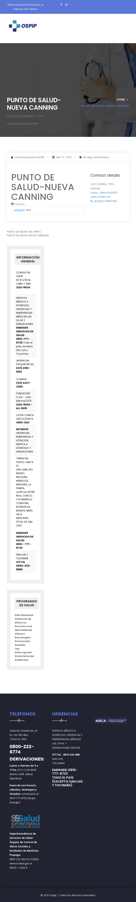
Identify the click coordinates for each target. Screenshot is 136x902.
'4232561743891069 (105, 201)
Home (121, 99)
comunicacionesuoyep (23, 124)
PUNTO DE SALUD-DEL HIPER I (24, 231)
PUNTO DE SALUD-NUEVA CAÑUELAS (28, 235)
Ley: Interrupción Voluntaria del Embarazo (24, 654)
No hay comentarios (96, 157)
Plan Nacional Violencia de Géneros (24, 618)
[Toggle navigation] (15, 40)
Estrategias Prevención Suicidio (22, 641)
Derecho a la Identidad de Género (23, 630)
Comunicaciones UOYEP (29, 157)
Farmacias (19, 204)
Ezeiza (94, 192)
